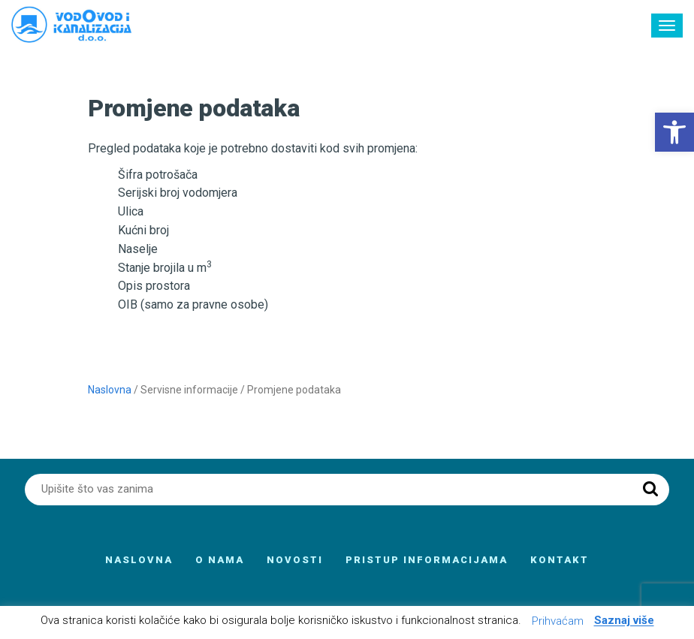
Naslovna (109, 390)
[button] (674, 132)
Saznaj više (624, 621)
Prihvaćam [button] (558, 621)
